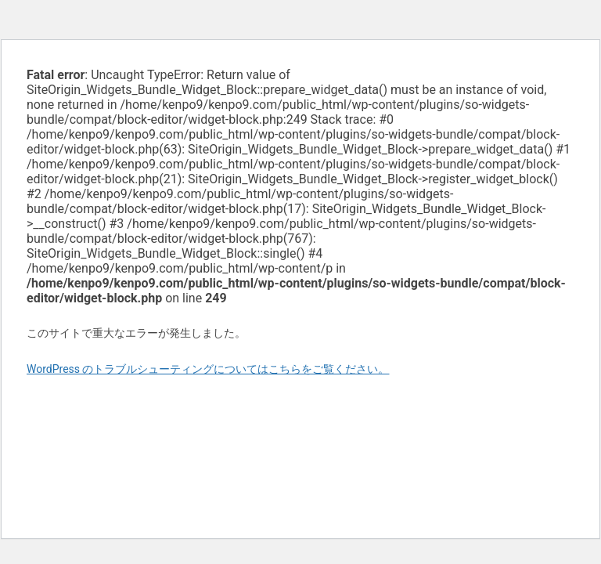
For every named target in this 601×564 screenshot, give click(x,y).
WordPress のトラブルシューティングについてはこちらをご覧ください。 (208, 369)
